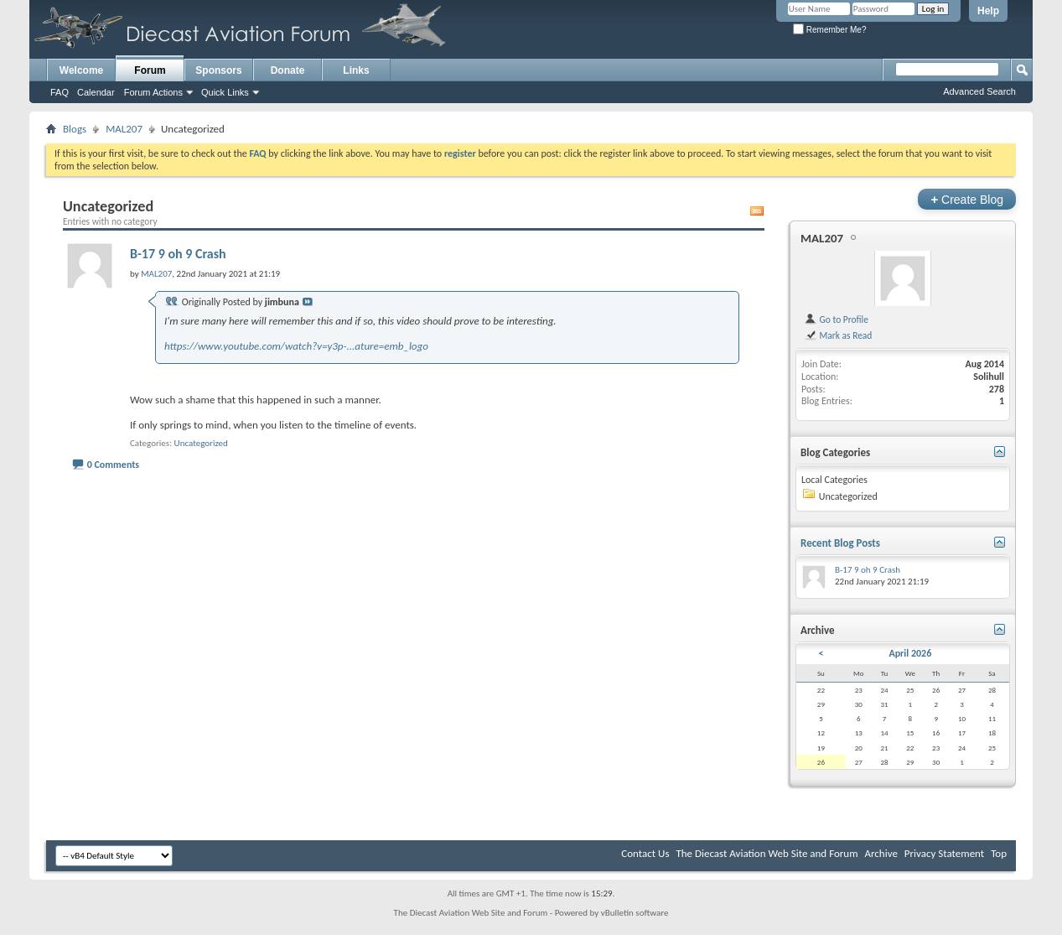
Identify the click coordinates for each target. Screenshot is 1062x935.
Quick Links (225, 92)
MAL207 (124, 128)
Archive (880, 853)
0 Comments (113, 464)
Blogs (74, 128)
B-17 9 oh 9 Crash (178, 254)
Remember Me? (829, 29)
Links (356, 70)
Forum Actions (153, 92)
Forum (149, 70)
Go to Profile (836, 319)
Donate (288, 70)
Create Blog (966, 199)
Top (999, 853)
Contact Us (645, 853)
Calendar (96, 92)
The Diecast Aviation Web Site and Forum (766, 853)
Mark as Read (838, 335)
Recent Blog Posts (840, 543)
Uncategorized (201, 443)
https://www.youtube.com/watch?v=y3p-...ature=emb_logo (296, 346)
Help (988, 11)
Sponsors (218, 70)
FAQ (59, 92)
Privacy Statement (944, 853)
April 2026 (909, 653)
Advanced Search (979, 91)
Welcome (81, 70)
